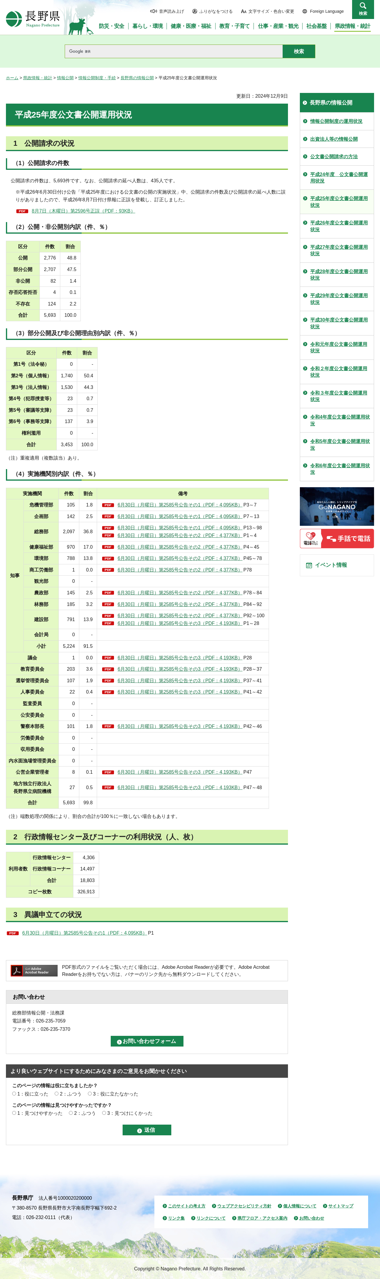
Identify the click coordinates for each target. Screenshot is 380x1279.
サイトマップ (340, 1206)
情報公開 (65, 77)
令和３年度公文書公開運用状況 (338, 396)
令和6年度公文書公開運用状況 (340, 469)
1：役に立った (32, 1093)
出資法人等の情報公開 (334, 139)
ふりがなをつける (216, 11)
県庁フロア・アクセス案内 (262, 1218)
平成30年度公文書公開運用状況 (339, 323)
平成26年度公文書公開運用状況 (339, 226)
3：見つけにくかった (130, 1113)
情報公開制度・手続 (97, 77)
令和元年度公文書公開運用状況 (338, 347)
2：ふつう (71, 1093)
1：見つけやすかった (40, 1113)
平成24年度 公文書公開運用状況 (339, 177)
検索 (363, 13)
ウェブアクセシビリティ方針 (244, 1206)
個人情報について (299, 1206)
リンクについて (211, 1218)
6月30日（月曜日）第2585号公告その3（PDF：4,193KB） (180, 623)
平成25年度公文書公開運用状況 (339, 202)
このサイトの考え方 (186, 1206)
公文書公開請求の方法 (334, 156)
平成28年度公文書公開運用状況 (339, 275)
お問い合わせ (311, 1218)
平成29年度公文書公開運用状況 (339, 299)
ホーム (12, 77)
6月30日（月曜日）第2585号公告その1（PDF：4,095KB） (180, 504)
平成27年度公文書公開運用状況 (339, 250)
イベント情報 (333, 566)
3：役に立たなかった (115, 1093)
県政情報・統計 (37, 77)
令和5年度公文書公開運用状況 (340, 444)
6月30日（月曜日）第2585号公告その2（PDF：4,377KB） (180, 535)
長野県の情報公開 (137, 77)
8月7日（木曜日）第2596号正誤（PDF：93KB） (83, 210)
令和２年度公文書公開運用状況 (338, 372)
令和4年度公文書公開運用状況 (340, 420)
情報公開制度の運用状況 (336, 121)
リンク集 (176, 1218)
